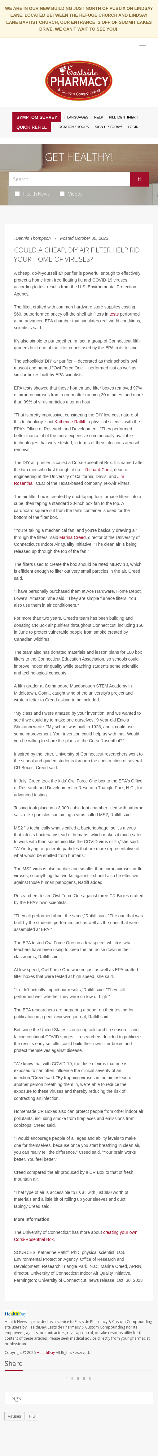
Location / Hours (73, 127)
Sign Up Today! (108, 127)
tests (114, 314)
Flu (32, 1416)
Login (133, 127)
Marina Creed (72, 537)
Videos (71, 194)
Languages (77, 117)
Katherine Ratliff (70, 421)
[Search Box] (69, 179)
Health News (32, 194)
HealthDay (46, 1352)
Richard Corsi (98, 469)
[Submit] (139, 179)
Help (98, 117)
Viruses (14, 1416)
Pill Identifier (122, 117)
